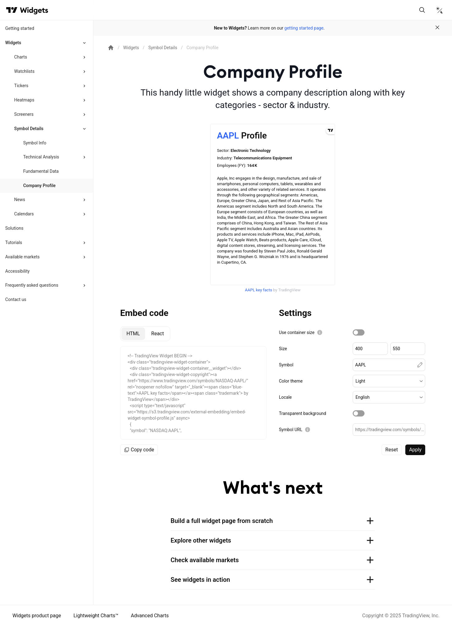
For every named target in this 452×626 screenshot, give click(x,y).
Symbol (286, 364)
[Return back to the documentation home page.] (111, 48)
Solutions (14, 228)
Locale (285, 397)
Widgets (13, 42)
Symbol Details (29, 128)
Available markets (22, 256)
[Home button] (34, 10)
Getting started (19, 28)
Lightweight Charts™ (95, 616)
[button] (389, 381)
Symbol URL (290, 429)
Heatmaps (24, 99)
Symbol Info (34, 142)
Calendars (24, 213)
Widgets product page (36, 616)
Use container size (296, 332)
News (19, 199)
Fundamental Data (41, 171)
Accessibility (17, 271)
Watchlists (24, 71)
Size (283, 348)
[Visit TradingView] (11, 10)
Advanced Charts (150, 616)
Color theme (291, 381)
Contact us (15, 299)
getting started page (304, 28)
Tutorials (13, 242)
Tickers (21, 85)
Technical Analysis (41, 156)
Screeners (24, 114)
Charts (20, 56)
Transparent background (302, 413)
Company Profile (39, 185)
